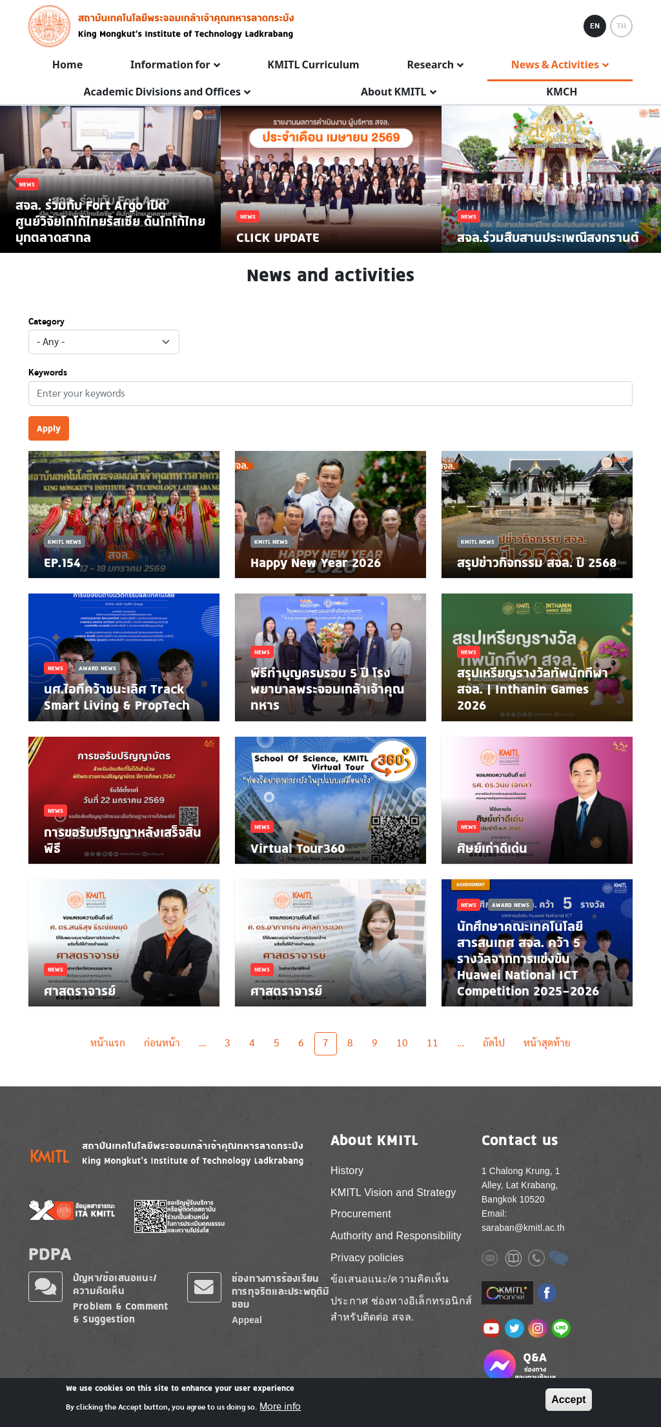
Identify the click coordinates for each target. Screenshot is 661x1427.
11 (432, 1043)
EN (595, 26)
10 (402, 1043)
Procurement (360, 1213)
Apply (49, 428)
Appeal (247, 1320)
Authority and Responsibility (396, 1235)
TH (621, 26)
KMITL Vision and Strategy (393, 1192)
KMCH (561, 92)
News (55, 668)
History (346, 1170)
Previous (13, 178)
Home (67, 65)
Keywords (47, 372)
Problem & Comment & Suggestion (120, 1312)
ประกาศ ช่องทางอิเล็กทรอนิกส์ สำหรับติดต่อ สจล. (401, 1309)
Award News (97, 668)
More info (280, 1406)
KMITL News (64, 541)
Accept (568, 1399)
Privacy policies (366, 1257)
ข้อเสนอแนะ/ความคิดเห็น (389, 1278)
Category (46, 321)
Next (647, 178)
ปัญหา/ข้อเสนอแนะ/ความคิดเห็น (115, 1284)
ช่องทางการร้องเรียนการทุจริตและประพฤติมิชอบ (280, 1291)
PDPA (50, 1253)
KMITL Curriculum (313, 65)
